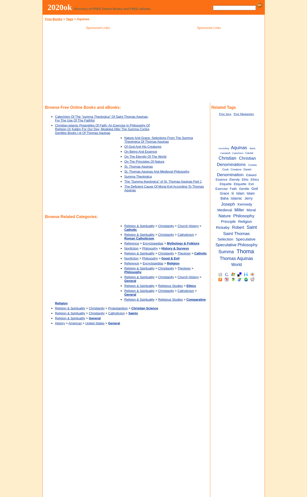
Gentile (244, 189)
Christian (227, 158)
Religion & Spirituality (139, 226)
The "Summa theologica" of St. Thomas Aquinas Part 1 (163, 181)
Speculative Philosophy (236, 245)
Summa (226, 251)
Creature (236, 169)
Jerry (248, 198)
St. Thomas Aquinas (138, 166)
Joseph (228, 204)
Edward (251, 175)
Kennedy (245, 204)
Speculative (246, 239)
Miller (239, 210)
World (236, 264)
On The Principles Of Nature (144, 161)
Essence (221, 179)
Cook (225, 169)
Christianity (166, 226)
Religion (245, 221)
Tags (69, 19)
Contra (252, 164)
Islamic (236, 198)
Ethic (245, 179)
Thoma (245, 251)
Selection (225, 239)
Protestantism (118, 308)
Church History (188, 226)
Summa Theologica (138, 176)
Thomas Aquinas (236, 258)
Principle (228, 221)
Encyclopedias (153, 243)
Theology (184, 253)
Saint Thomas (236, 233)
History (60, 323)
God (254, 189)
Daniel (247, 169)
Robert (238, 227)
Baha (252, 148)
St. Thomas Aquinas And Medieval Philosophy (157, 171)
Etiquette (240, 184)
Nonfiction (131, 248)
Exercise (221, 189)
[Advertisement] (98, 67)
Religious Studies (170, 286)
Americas (75, 323)
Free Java (225, 114)
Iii (232, 193)
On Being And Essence (140, 151)
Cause (249, 152)
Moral (251, 210)
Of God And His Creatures (143, 146)
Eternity (234, 179)
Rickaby (223, 227)
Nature (224, 216)
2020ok (60, 7)
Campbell (225, 153)
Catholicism (186, 235)
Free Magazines (244, 114)
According (223, 148)
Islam (240, 193)
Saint (252, 227)
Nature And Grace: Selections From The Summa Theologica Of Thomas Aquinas (158, 139)
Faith (233, 189)
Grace (224, 193)
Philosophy (150, 248)
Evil (251, 184)
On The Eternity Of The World (145, 156)
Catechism (237, 153)
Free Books (54, 19)
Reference (131, 243)
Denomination (230, 174)
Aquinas (239, 147)
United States (94, 323)
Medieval (224, 210)
